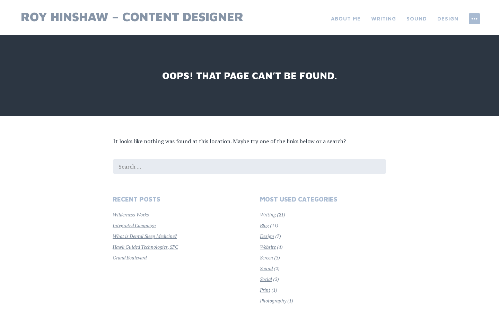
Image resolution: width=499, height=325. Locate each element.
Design (447, 19)
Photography (273, 300)
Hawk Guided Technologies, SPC (145, 246)
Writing (383, 19)
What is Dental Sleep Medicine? (145, 236)
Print (265, 289)
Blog (264, 225)
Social (266, 279)
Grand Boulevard (130, 257)
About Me (346, 19)
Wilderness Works (131, 214)
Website (268, 246)
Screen (266, 257)
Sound (416, 19)
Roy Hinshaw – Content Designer (132, 16)
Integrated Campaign (134, 225)
